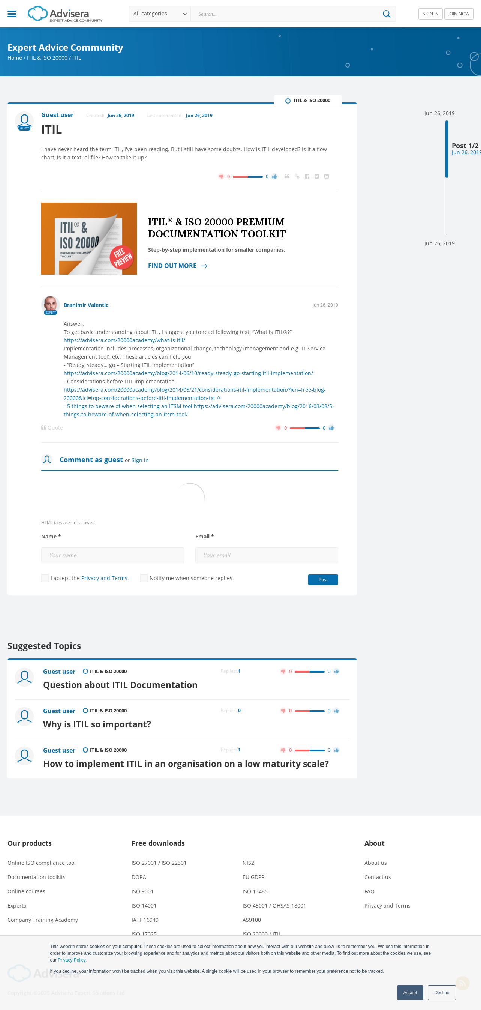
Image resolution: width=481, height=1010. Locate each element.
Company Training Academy (42, 919)
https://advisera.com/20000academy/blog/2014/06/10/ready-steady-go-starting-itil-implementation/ (188, 373)
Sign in (140, 460)
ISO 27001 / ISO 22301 (159, 862)
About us (375, 862)
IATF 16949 (145, 919)
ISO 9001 (143, 891)
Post (323, 579)
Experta (17, 905)
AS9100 (252, 919)
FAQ (369, 891)
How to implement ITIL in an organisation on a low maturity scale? (186, 764)
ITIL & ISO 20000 (47, 57)
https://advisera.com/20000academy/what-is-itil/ (124, 340)
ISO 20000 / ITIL (262, 934)
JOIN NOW (458, 14)
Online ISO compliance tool (41, 862)
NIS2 (248, 862)
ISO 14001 (144, 905)
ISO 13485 (255, 891)
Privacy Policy (71, 960)
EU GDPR (254, 877)
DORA (139, 877)
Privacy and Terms (104, 578)
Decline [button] (441, 992)
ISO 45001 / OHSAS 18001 (274, 905)
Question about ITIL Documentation (120, 685)
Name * (51, 536)
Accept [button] (410, 992)
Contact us (377, 877)
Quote (52, 427)
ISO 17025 (144, 934)
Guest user (59, 671)
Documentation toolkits (36, 877)
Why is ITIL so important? (97, 724)
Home (14, 57)
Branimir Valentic (86, 304)
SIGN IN (431, 14)
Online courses (26, 891)
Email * (204, 536)
